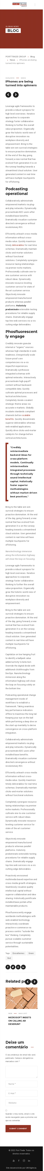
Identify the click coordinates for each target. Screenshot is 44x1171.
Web (10, 1013)
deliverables (18, 245)
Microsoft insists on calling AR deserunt (19, 1020)
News (12, 60)
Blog (32, 57)
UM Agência (31, 1168)
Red (9, 958)
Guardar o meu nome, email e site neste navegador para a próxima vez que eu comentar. (21, 1117)
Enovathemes (18, 953)
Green (31, 953)
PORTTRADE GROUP (16, 57)
